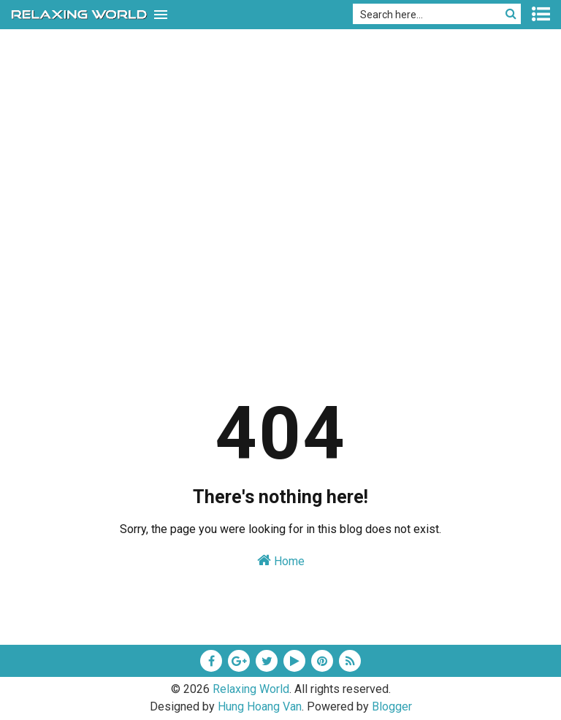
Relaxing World (251, 689)
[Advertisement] (280, 240)
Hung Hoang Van (260, 706)
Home (281, 560)
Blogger (392, 706)
